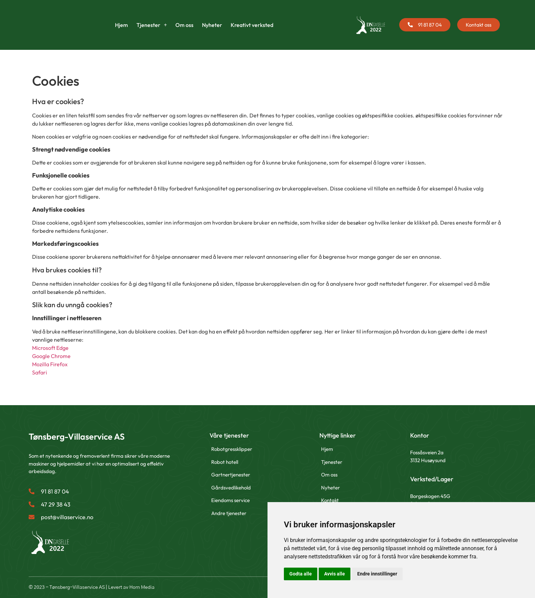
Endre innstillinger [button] (377, 573)
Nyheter (212, 25)
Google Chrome (51, 356)
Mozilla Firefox (50, 364)
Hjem (121, 25)
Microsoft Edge (50, 347)
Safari (39, 372)
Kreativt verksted (252, 25)
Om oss (184, 25)
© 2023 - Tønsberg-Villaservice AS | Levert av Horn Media (92, 587)
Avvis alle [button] (334, 573)
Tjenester (151, 25)
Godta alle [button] (300, 573)
